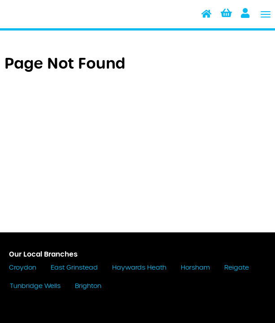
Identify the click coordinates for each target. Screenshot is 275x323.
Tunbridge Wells (35, 286)
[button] (226, 14)
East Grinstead (74, 268)
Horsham (195, 268)
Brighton (88, 286)
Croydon (22, 268)
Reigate (236, 268)
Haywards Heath (139, 268)
